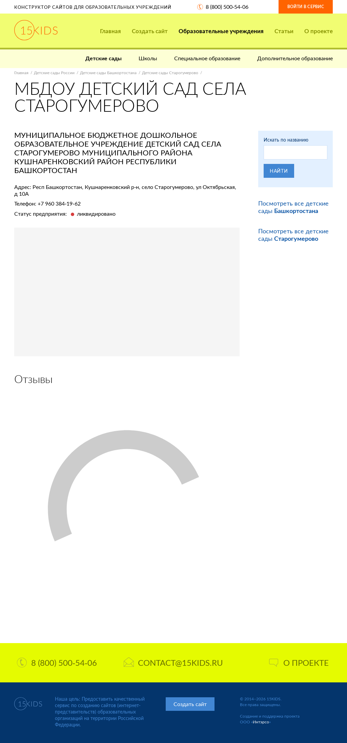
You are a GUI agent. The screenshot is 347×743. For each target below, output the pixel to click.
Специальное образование (207, 58)
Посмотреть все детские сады (293, 206)
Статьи (283, 31)
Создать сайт (150, 31)
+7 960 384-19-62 (59, 203)
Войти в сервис (305, 6)
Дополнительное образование (295, 58)
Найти (279, 171)
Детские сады (103, 58)
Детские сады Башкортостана (108, 72)
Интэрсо (261, 721)
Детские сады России (54, 72)
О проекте (318, 31)
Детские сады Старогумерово (170, 72)
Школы (148, 58)
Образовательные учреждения (221, 31)
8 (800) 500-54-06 (227, 6)
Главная (110, 31)
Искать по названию (286, 140)
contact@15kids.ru (173, 662)
